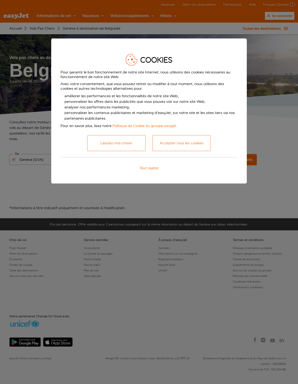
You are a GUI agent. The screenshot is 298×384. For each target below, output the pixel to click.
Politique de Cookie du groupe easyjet (144, 126)
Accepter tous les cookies (181, 143)
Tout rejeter (149, 168)
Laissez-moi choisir (116, 143)
